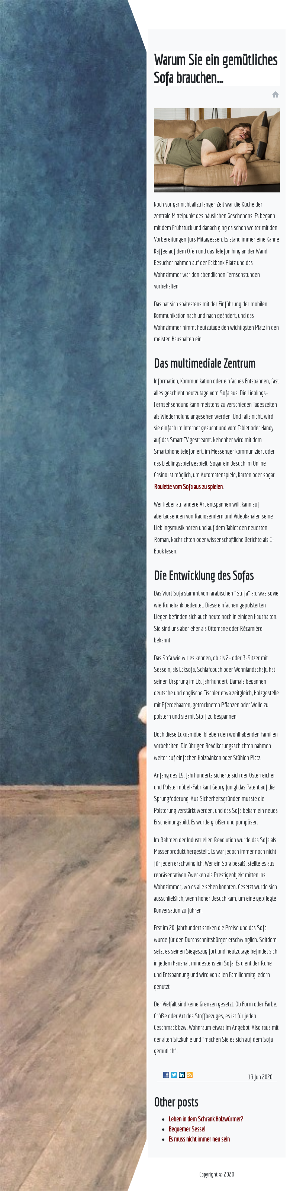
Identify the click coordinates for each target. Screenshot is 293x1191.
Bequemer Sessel (187, 1129)
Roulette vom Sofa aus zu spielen (188, 487)
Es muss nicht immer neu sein (199, 1139)
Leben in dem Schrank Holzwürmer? (206, 1119)
